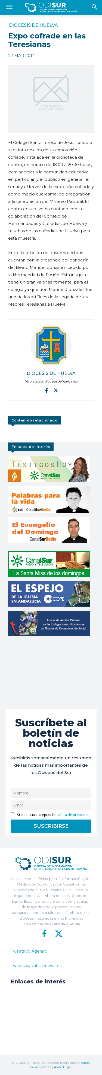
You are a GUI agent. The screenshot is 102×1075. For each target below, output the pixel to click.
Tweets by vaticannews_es (36, 965)
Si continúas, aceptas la (50, 814)
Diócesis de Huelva (33, 25)
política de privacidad (72, 814)
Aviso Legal (63, 1067)
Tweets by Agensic (29, 951)
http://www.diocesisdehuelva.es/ (51, 381)
